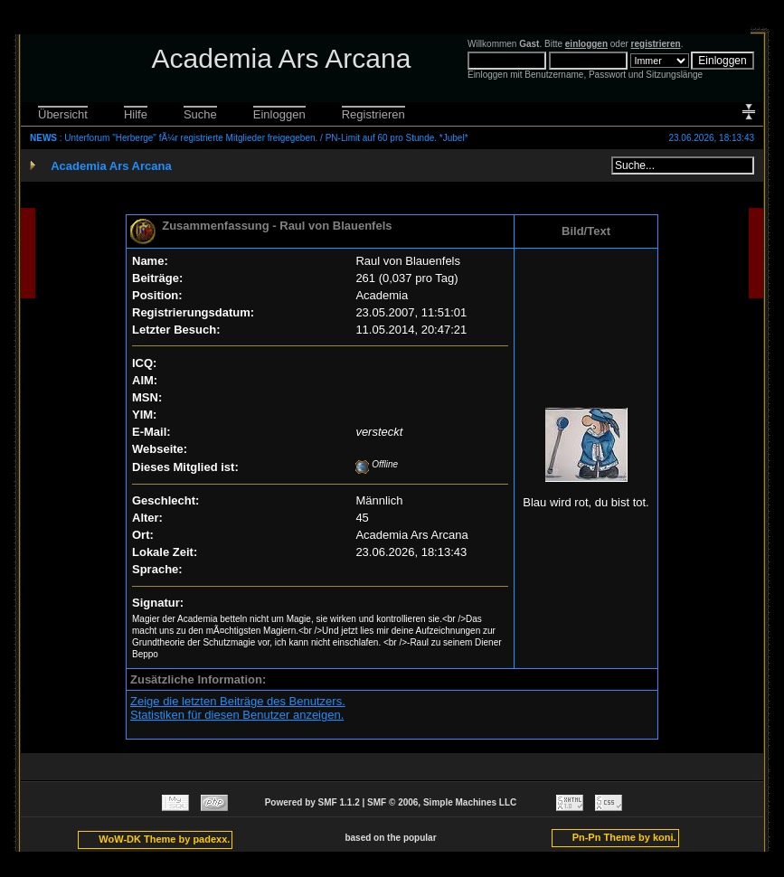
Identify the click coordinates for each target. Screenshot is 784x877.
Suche (200, 114)
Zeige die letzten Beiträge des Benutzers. (237, 701)
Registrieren (373, 114)
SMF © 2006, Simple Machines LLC (441, 802)
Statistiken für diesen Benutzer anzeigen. (237, 714)
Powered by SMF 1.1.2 (312, 802)
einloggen (586, 44)
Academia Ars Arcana (111, 166)
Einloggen (279, 114)
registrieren (656, 44)
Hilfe (135, 114)
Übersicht (63, 114)
